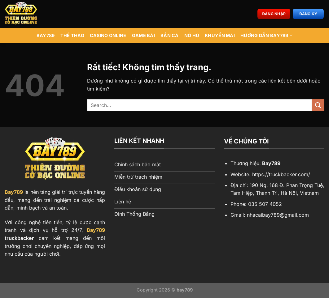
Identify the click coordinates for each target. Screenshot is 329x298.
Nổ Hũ (191, 35)
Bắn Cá (169, 35)
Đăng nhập (274, 13)
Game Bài (143, 35)
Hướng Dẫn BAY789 (266, 35)
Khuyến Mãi (220, 35)
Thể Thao (72, 35)
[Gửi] (318, 105)
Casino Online (108, 35)
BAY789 (46, 35)
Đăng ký (308, 13)
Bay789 (14, 192)
